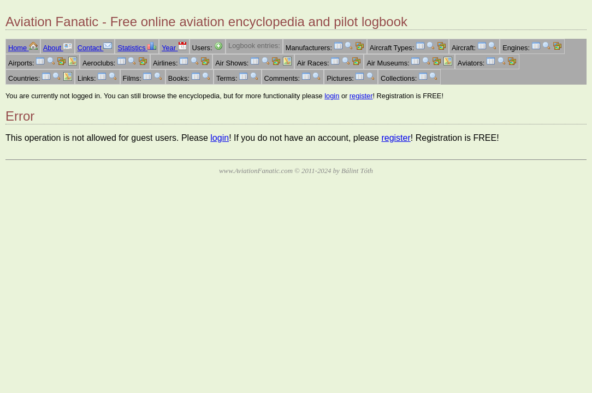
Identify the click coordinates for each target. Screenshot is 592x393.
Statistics (136, 48)
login (331, 96)
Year (174, 48)
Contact (95, 48)
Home (23, 48)
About (57, 48)
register (361, 96)
